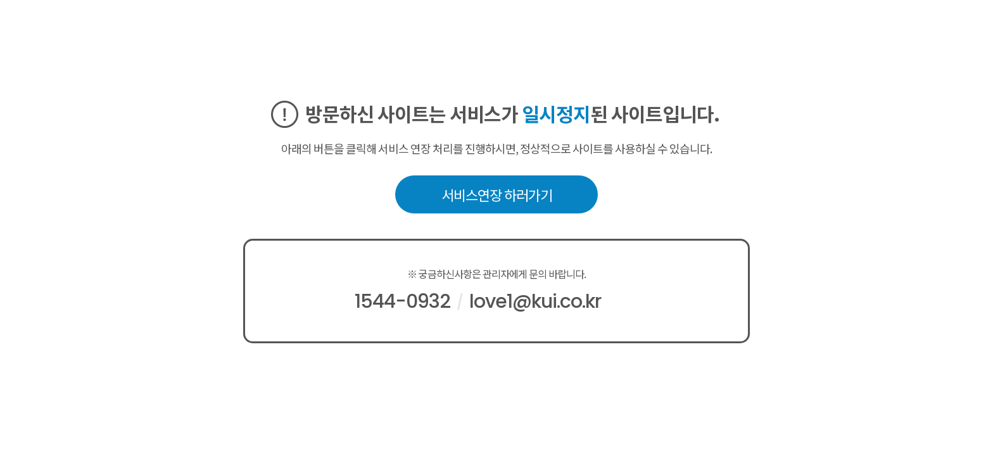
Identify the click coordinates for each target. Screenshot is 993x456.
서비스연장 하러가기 (496, 194)
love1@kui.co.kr (535, 301)
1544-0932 (402, 301)
